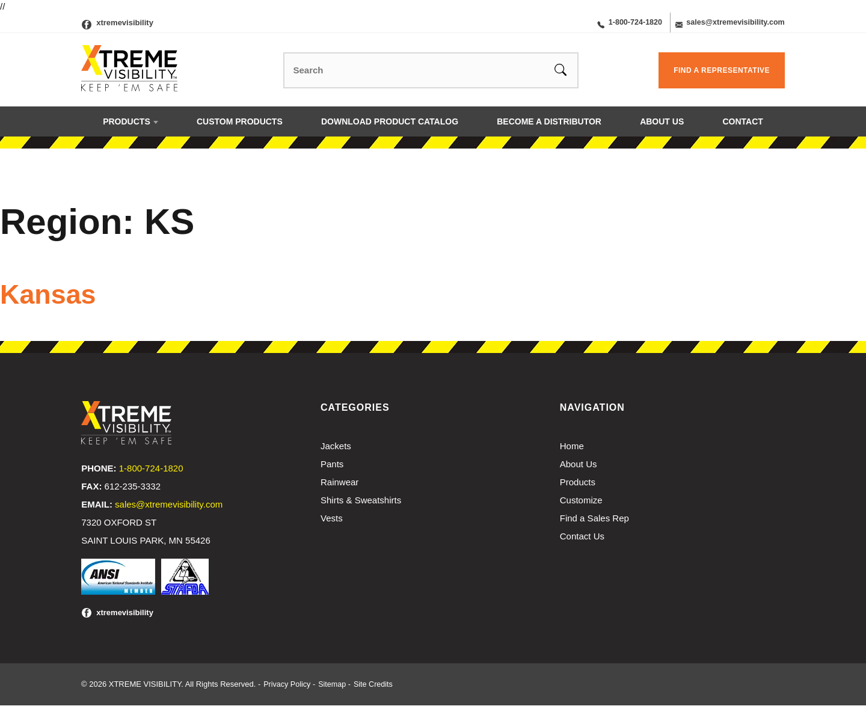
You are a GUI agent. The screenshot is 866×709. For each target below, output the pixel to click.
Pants (332, 467)
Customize (581, 504)
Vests (332, 522)
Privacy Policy (287, 687)
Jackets (336, 449)
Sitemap (334, 687)
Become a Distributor (549, 125)
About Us (662, 125)
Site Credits (377, 687)
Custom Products (240, 125)
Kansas (55, 297)
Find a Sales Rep (594, 522)
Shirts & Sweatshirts (361, 504)
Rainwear (339, 485)
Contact (742, 125)
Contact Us (582, 540)
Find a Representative (722, 74)
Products (126, 125)
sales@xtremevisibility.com (727, 24)
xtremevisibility (124, 24)
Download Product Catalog (389, 125)
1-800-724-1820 (617, 24)
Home (572, 449)
